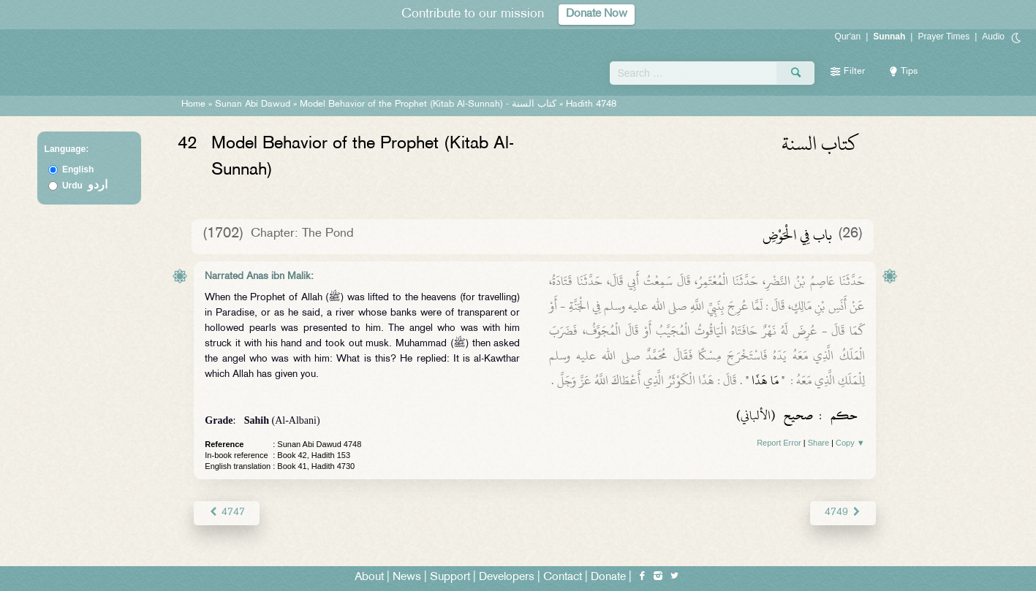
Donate (608, 577)
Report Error (779, 442)
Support (450, 577)
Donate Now (596, 14)
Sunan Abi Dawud (252, 104)
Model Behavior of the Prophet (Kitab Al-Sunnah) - (429, 104)
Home (193, 104)
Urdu (84, 185)
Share (818, 442)
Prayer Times (943, 36)
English (78, 169)
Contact (562, 577)
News (407, 577)
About (369, 577)
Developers (506, 577)
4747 (226, 512)
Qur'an (848, 36)
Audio (993, 36)
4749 (843, 512)
